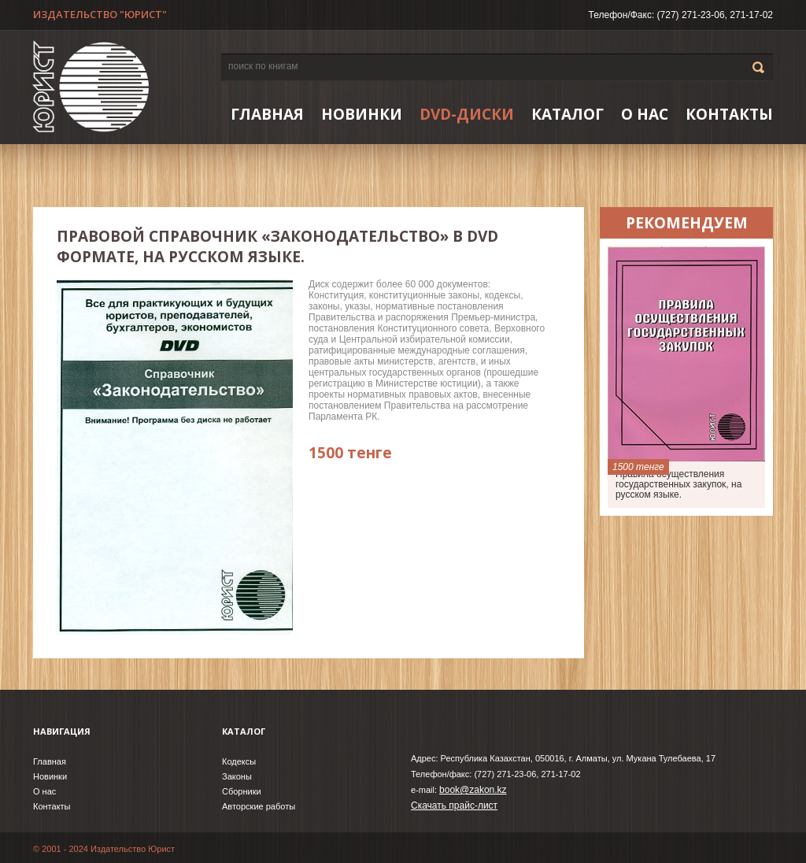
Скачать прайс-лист (454, 805)
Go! (758, 67)
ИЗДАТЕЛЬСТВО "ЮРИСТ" (100, 14)
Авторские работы (258, 806)
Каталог (567, 114)
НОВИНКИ (361, 114)
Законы (237, 776)
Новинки (50, 776)
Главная (267, 114)
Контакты (729, 114)
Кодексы (239, 761)
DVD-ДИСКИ (467, 114)
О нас (644, 114)
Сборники (241, 791)
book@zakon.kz (473, 789)
